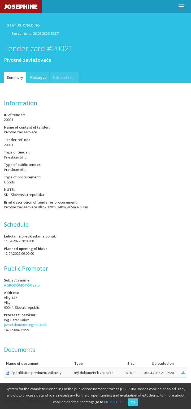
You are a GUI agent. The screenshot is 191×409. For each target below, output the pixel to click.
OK (133, 402)
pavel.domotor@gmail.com (25, 324)
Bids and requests (66, 77)
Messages (37, 77)
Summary (15, 77)
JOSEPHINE (21, 6)
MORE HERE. (113, 401)
